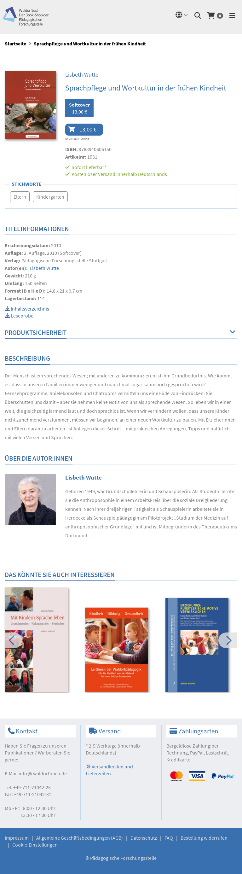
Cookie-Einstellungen (35, 845)
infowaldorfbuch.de (43, 773)
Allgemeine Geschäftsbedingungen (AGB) (79, 838)
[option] (41, 640)
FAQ (168, 838)
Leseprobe (19, 315)
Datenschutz (143, 838)
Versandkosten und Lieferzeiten (109, 770)
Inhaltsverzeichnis (27, 309)
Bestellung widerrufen (204, 838)
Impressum (17, 838)
